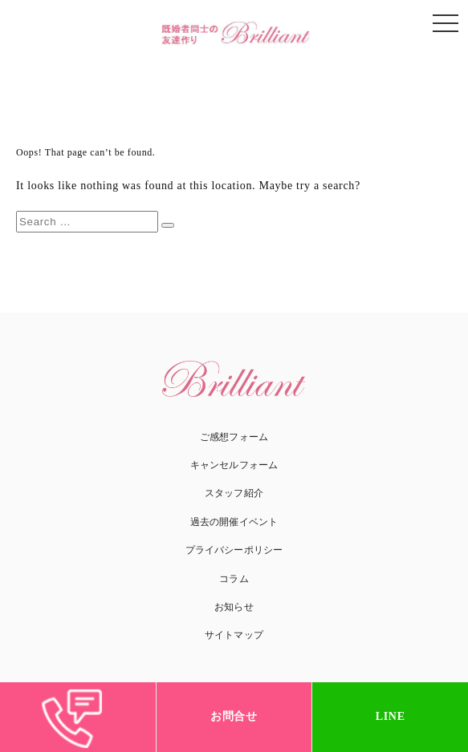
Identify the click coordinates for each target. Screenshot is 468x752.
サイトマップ (234, 635)
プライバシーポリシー (234, 550)
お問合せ (234, 716)
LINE (390, 716)
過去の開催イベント (234, 522)
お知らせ (233, 607)
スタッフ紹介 (234, 493)
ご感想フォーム (234, 437)
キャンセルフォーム (234, 465)
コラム (233, 578)
